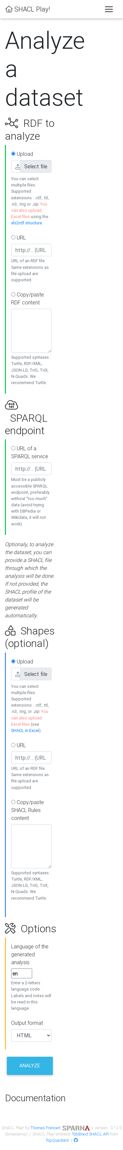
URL (18, 237)
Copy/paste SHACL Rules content (27, 810)
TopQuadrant (57, 1140)
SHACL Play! (27, 9)
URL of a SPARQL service (29, 452)
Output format (27, 1023)
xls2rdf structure (26, 223)
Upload (22, 154)
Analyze (29, 1065)
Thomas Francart (45, 1128)
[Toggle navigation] (109, 9)
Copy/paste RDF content (27, 298)
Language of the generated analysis (30, 954)
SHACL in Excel (25, 730)
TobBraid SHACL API (90, 1134)
